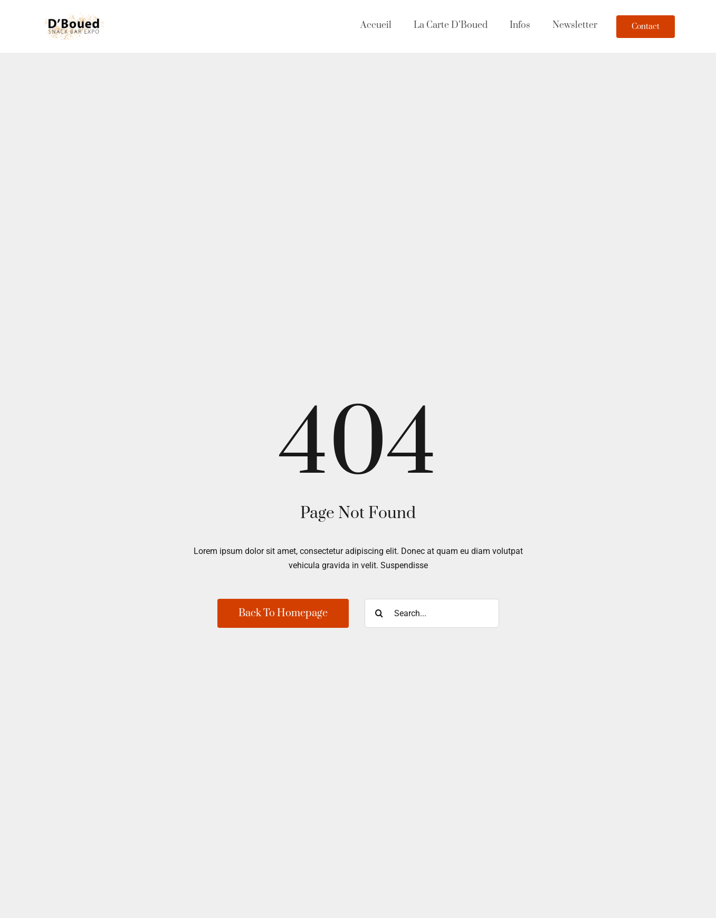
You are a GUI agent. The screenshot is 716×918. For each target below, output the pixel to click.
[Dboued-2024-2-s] (74, 17)
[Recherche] (379, 613)
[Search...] (432, 613)
